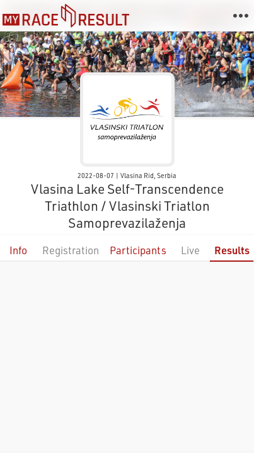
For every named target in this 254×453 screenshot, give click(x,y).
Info (18, 250)
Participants (138, 250)
